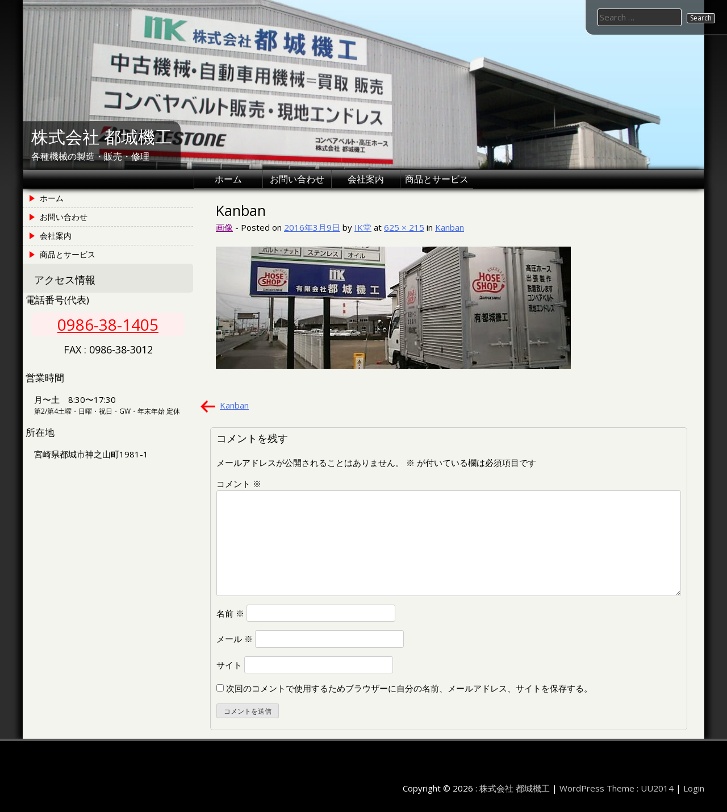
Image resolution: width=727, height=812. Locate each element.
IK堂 (362, 227)
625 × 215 (404, 227)
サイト (229, 665)
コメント (238, 483)
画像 (224, 227)
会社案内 (366, 179)
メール (234, 638)
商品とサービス (437, 179)
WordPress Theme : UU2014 (616, 788)
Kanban (449, 227)
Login (693, 788)
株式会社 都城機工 (101, 137)
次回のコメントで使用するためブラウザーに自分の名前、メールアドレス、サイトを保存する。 (409, 688)
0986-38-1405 (107, 324)
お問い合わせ (297, 179)
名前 (230, 613)
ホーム (228, 179)
